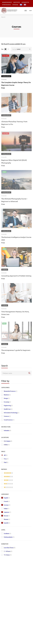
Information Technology (11, 412)
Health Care (8, 409)
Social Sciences (9, 420)
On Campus (8, 441)
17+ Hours (8, 555)
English (7, 498)
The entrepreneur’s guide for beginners (15, 352)
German (7, 505)
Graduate (7, 533)
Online (7, 444)
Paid (6, 462)
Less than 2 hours (9, 547)
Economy (7, 402)
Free (6, 459)
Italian (6, 508)
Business (7, 395)
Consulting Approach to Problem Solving (16, 277)
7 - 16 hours (8, 551)
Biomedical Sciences (10, 391)
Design (7, 398)
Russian (7, 519)
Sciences (7, 416)
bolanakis (4, 79)
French (7, 501)
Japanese (7, 512)
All (5, 455)
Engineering (8, 405)
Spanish (7, 523)
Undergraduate (9, 537)
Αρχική (3, 17)
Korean (7, 516)
